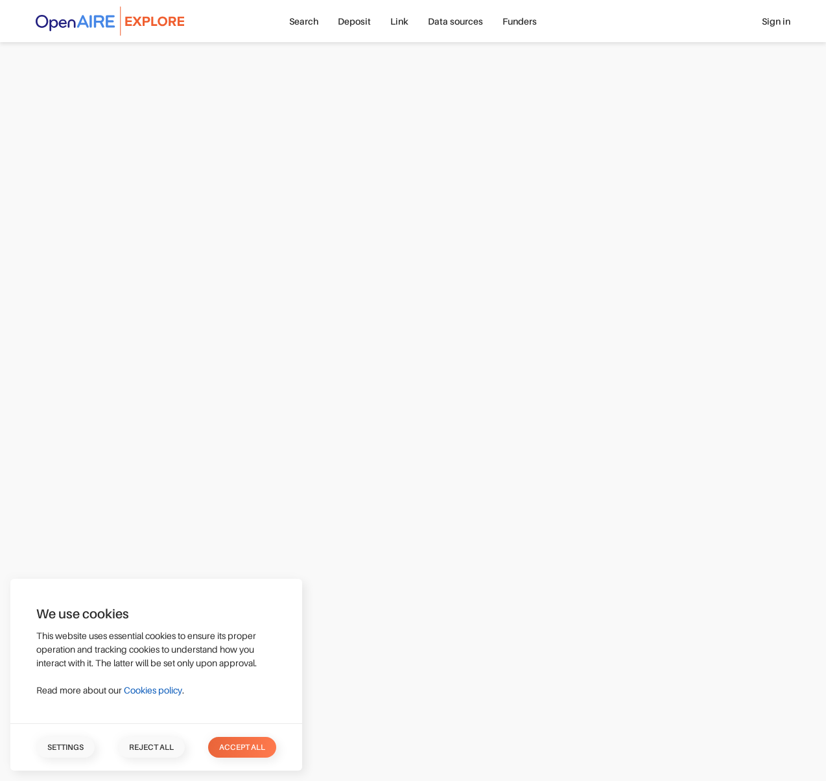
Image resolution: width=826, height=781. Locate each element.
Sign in (776, 21)
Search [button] (303, 21)
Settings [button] (65, 747)
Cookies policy (153, 690)
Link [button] (399, 21)
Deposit (354, 21)
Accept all (242, 747)
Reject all (151, 747)
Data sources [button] (455, 21)
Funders (519, 21)
